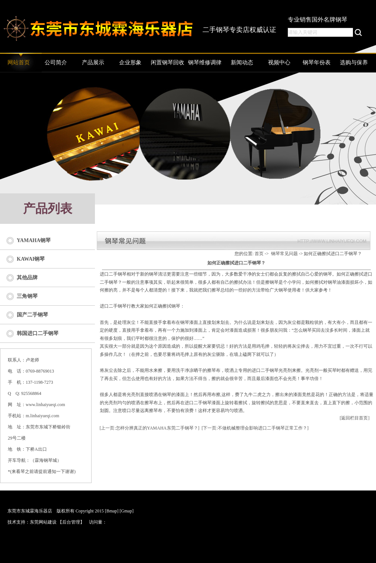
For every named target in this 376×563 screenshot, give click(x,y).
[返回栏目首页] (355, 418)
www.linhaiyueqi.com (45, 404)
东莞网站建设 (43, 522)
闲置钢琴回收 (167, 62)
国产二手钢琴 (32, 315)
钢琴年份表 (317, 62)
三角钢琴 (27, 296)
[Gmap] (126, 511)
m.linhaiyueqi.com (42, 415)
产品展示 (93, 62)
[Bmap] (112, 511)
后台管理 (71, 522)
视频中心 (279, 62)
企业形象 (130, 62)
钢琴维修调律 (205, 62)
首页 (259, 253)
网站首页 (18, 62)
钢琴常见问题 (284, 253)
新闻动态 (242, 62)
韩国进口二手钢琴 (37, 333)
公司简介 (56, 62)
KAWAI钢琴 (31, 259)
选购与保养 (354, 62)
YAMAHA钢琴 (34, 240)
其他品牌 (27, 277)
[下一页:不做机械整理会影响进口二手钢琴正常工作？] (255, 428)
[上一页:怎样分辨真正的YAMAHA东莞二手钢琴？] (150, 428)
